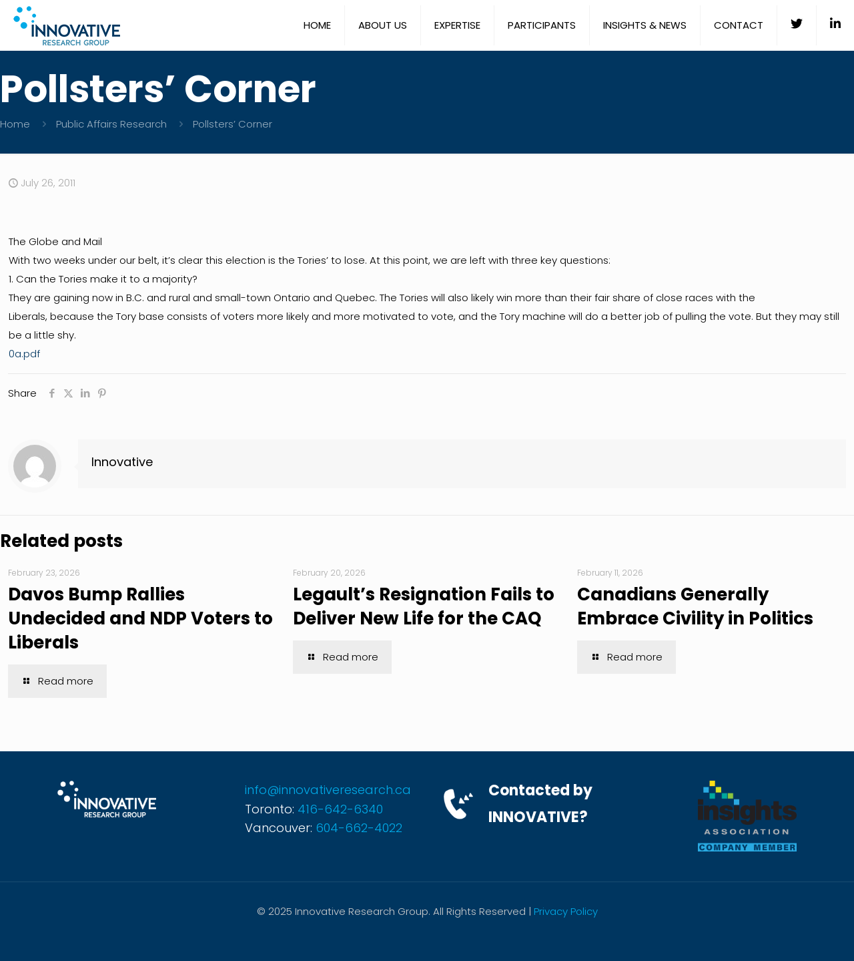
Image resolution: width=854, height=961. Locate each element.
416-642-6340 (340, 809)
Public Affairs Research (111, 124)
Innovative (122, 461)
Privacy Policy (566, 911)
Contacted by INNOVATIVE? (540, 803)
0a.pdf (24, 354)
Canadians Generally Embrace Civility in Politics (695, 606)
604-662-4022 (359, 827)
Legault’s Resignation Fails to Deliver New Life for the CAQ (423, 606)
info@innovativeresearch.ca (328, 789)
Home (15, 124)
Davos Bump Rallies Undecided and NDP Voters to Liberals (140, 618)
